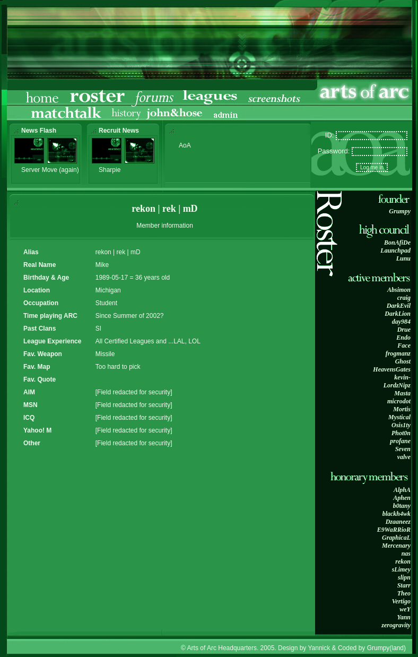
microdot (399, 401)
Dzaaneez (398, 521)
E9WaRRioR (394, 529)
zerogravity (396, 625)
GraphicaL (396, 537)
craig (404, 297)
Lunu (403, 258)
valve (404, 457)
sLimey (401, 569)
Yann (404, 617)
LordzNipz (397, 385)
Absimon (399, 289)
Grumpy (400, 211)
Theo (404, 593)
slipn (404, 577)
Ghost (403, 361)
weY (405, 609)
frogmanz (398, 353)
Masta (402, 393)
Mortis (402, 409)
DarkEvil (399, 305)
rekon (403, 561)
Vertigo (401, 601)
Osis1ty (401, 425)
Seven (403, 449)
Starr (404, 585)
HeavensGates (392, 369)
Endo (403, 337)
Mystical (399, 417)
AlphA (402, 490)
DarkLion (398, 313)
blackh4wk (396, 513)
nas (406, 553)
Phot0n (401, 433)
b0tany (402, 505)
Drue (404, 329)
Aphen (402, 498)
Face (404, 345)
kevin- (402, 377)
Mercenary (396, 545)
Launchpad (395, 250)
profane (400, 441)
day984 (401, 321)
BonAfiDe (397, 242)
